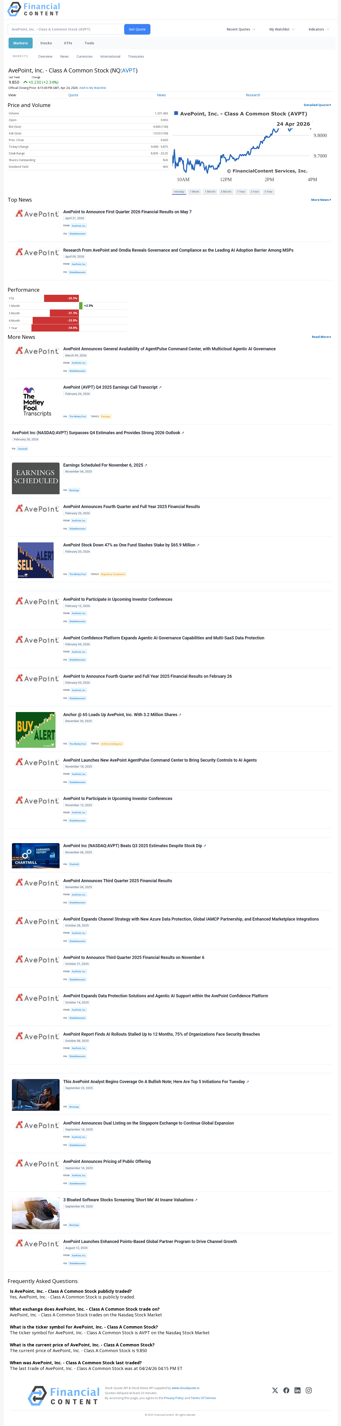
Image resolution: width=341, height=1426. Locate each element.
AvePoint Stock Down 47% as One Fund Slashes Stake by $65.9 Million (131, 545)
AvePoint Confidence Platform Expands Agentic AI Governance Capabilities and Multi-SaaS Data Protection (164, 638)
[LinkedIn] (297, 1395)
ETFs (68, 43)
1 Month (210, 191)
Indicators (316, 29)
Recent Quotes (238, 29)
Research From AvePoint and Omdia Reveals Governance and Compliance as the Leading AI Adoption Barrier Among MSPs (178, 250)
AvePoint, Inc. (79, 225)
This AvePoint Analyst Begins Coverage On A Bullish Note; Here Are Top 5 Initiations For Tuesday (156, 1081)
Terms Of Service (203, 1398)
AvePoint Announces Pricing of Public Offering (107, 1161)
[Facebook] (286, 1395)
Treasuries (136, 56)
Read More (320, 337)
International (110, 56)
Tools (89, 43)
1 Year (241, 191)
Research (253, 95)
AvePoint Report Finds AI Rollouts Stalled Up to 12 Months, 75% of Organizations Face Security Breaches (161, 1034)
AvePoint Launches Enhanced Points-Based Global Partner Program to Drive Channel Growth (150, 1241)
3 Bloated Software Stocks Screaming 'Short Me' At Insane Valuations (130, 1199)
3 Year (255, 191)
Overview (45, 56)
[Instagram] (309, 1395)
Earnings (105, 416)
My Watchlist (279, 29)
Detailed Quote (316, 105)
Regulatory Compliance (113, 574)
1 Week (194, 191)
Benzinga (74, 490)
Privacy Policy (174, 1398)
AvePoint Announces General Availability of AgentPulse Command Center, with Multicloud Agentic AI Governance (169, 348)
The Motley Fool (77, 416)
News (64, 56)
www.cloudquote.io (185, 1388)
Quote (73, 95)
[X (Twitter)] (275, 1395)
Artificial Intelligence (111, 744)
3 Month (226, 191)
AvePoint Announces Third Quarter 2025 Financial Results (117, 880)
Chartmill (22, 449)
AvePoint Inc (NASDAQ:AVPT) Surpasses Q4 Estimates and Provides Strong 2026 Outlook (98, 432)
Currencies (84, 56)
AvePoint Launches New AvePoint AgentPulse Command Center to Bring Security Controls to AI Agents (160, 760)
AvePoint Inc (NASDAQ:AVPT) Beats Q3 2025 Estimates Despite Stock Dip (134, 845)
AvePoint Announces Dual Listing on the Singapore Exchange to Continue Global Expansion (148, 1123)
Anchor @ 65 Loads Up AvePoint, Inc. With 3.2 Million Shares (122, 714)
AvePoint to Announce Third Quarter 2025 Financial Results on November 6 (133, 957)
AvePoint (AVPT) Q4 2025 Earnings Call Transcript (112, 387)
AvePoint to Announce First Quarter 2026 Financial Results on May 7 (127, 211)
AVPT (129, 70)
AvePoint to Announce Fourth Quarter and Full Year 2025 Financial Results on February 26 (147, 676)
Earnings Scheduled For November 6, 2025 (105, 465)
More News (320, 200)
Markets (20, 43)
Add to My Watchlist (101, 88)
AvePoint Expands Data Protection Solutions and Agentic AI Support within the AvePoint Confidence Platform (165, 995)
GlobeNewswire (77, 233)
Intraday (179, 191)
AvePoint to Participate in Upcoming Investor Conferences (118, 599)
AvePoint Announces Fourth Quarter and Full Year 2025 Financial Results (131, 506)
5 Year (269, 191)
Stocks (46, 43)
